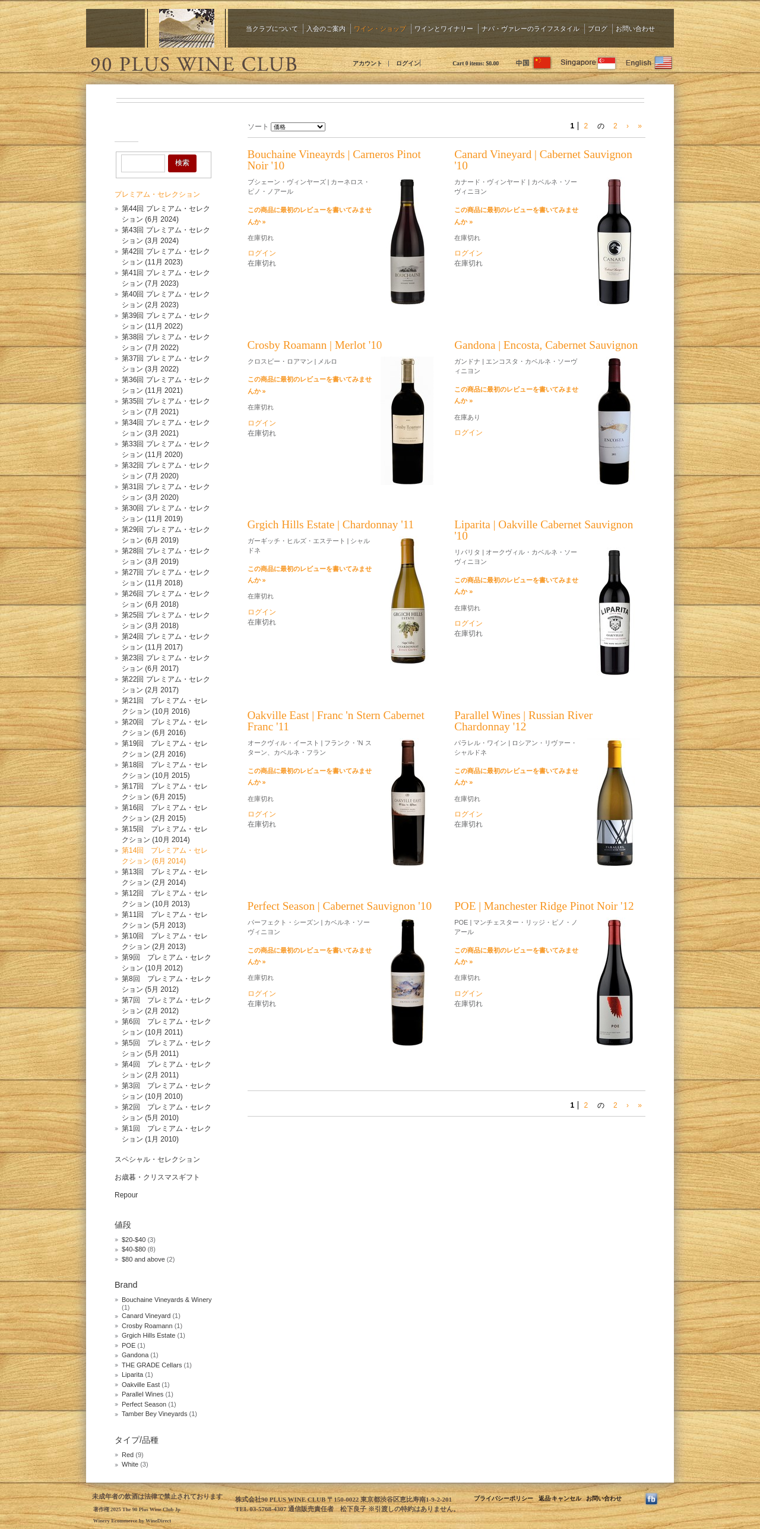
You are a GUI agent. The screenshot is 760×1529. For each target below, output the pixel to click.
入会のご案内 (326, 28)
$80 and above (143, 1259)
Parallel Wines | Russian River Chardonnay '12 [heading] (523, 721)
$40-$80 (133, 1249)
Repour (126, 1195)
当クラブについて (272, 28)
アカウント (367, 63)
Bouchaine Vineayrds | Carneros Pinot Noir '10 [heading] (334, 160)
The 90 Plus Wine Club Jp (193, 62)
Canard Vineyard (147, 1315)
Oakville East (141, 1384)
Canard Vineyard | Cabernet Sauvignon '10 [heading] (543, 160)
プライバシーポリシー (503, 1498)
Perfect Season (144, 1404)
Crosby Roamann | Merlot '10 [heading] (315, 345)
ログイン (408, 63)
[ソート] (298, 126)
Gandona (135, 1354)
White (130, 1464)
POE (128, 1345)
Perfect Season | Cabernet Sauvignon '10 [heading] (340, 906)
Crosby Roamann (148, 1325)
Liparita (132, 1374)
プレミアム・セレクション (157, 194)
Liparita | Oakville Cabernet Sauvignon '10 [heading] (543, 530)
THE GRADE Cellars (152, 1365)
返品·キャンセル (560, 1498)
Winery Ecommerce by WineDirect (132, 1521)
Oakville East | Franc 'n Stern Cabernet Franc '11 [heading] (336, 721)
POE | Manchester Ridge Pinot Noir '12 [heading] (544, 906)
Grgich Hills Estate (148, 1335)
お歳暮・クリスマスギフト (157, 1177)
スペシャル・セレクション (157, 1159)
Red (128, 1454)
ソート (258, 126)
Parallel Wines (142, 1394)
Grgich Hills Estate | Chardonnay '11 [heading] (331, 524)
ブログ (597, 28)
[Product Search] (143, 163)
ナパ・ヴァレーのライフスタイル (531, 28)
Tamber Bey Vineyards (154, 1413)
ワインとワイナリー (443, 28)
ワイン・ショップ (380, 28)
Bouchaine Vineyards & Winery (166, 1299)
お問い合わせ (635, 28)
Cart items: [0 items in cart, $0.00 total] (475, 63)
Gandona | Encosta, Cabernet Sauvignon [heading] (546, 345)
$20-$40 (133, 1239)
